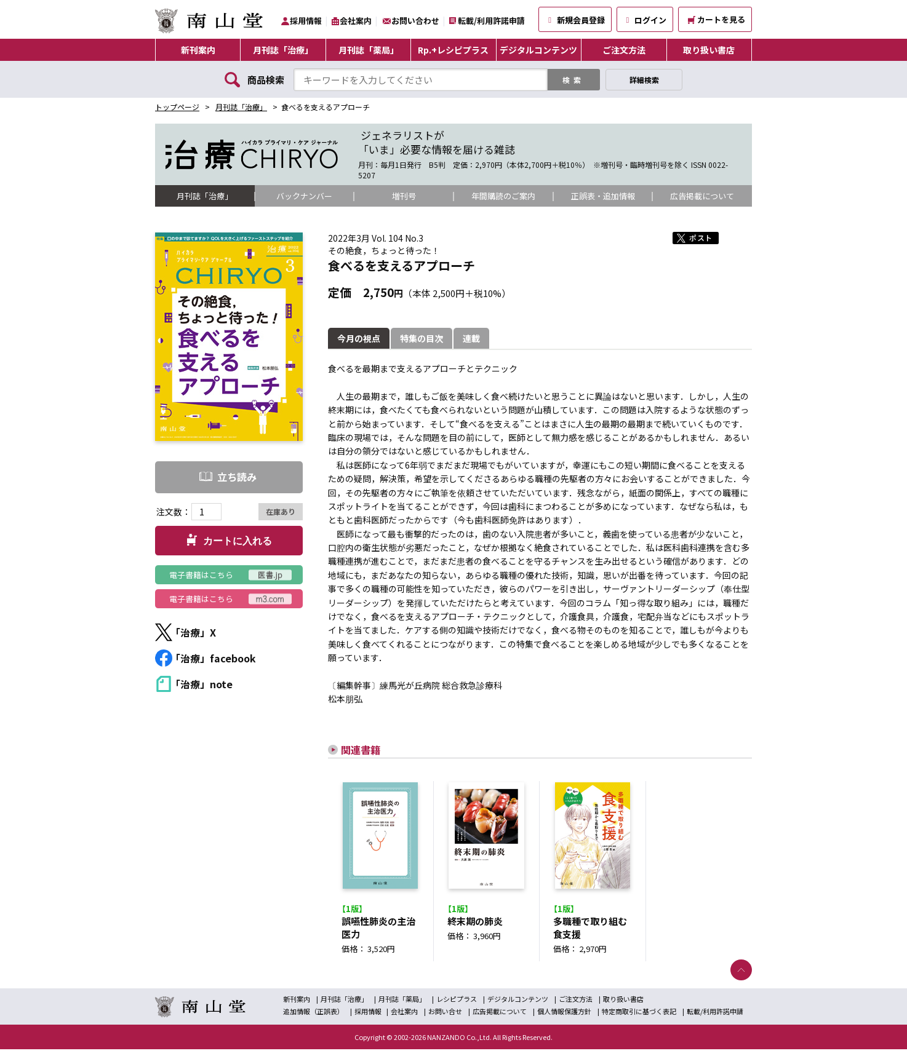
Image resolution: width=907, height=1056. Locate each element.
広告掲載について (702, 196)
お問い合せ (445, 1018)
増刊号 (404, 196)
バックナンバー (304, 196)
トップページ (177, 106)
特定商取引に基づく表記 (639, 1018)
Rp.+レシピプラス (453, 50)
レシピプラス (456, 1005)
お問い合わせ (415, 20)
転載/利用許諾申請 (491, 20)
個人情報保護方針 (564, 1018)
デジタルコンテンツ (538, 50)
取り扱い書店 (709, 50)
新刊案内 (198, 50)
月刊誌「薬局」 (368, 50)
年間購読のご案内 (503, 196)
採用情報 (306, 20)
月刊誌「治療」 (283, 50)
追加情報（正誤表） (313, 1018)
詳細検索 (644, 79)
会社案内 (356, 20)
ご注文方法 (623, 50)
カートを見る (716, 19)
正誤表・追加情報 (603, 196)
